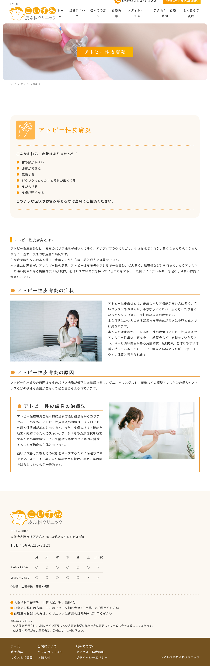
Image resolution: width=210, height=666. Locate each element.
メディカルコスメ (137, 17)
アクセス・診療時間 (165, 17)
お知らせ (44, 657)
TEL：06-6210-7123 (30, 545)
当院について (77, 17)
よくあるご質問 (191, 17)
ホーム (60, 17)
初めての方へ (98, 17)
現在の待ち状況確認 (182, 4)
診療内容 (116, 17)
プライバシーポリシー (92, 657)
